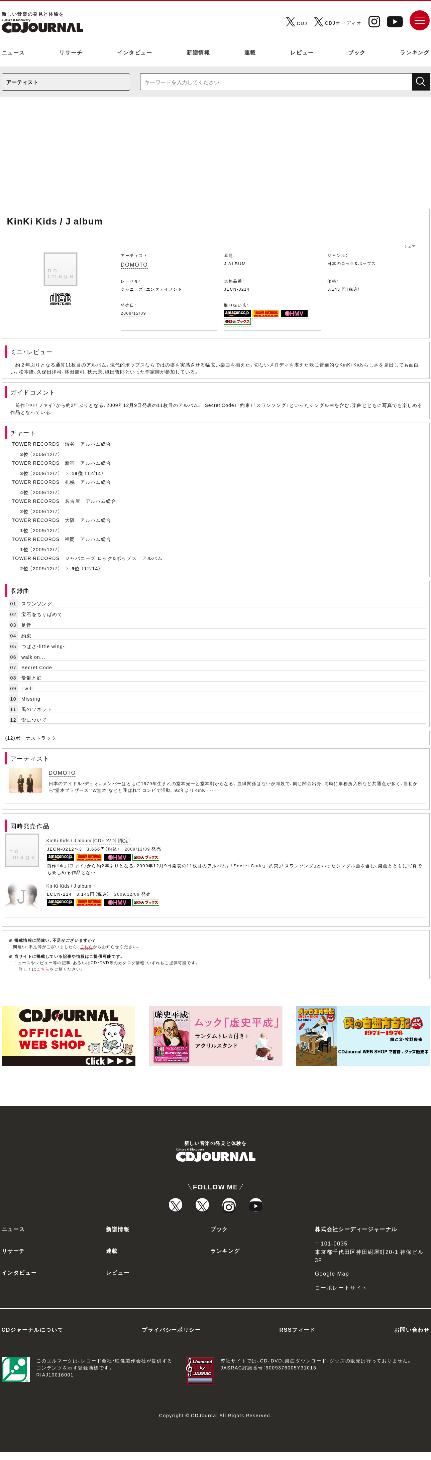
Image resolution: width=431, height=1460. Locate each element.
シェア (410, 246)
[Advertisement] (215, 156)
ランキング (414, 52)
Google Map (332, 1281)
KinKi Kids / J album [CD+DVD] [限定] (88, 840)
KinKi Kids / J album (69, 885)
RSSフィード (298, 1337)
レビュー (302, 52)
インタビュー (134, 52)
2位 (24, 511)
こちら (86, 946)
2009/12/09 (133, 313)
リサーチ (71, 52)
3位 (24, 454)
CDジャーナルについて (33, 1337)
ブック (357, 52)
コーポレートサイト (341, 1295)
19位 (77, 473)
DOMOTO (134, 264)
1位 (24, 530)
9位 (76, 568)
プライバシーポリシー (171, 1337)
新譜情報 (198, 52)
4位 (24, 492)
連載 (250, 52)
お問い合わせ (412, 1337)
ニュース (13, 52)
